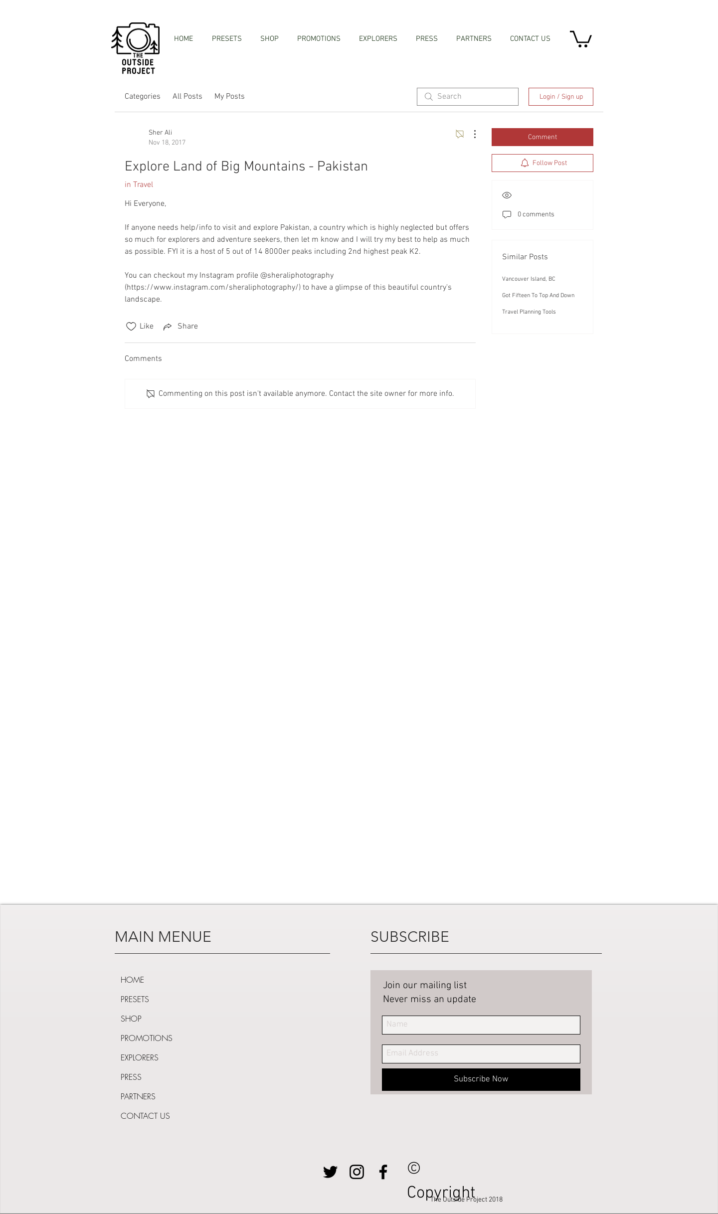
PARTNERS (138, 1096)
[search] (468, 97)
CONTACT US (145, 1115)
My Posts (229, 97)
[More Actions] (470, 134)
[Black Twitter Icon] (330, 1172)
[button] (581, 38)
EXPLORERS (140, 1057)
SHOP (131, 1018)
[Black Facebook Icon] (383, 1172)
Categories (143, 97)
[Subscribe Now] (481, 1079)
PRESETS (135, 999)
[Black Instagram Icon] (356, 1172)
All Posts (187, 97)
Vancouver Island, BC (528, 279)
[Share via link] (180, 327)
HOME (132, 979)
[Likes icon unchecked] (131, 327)
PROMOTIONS (147, 1038)
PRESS (131, 1076)
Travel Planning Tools (529, 312)
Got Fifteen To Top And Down (538, 295)
